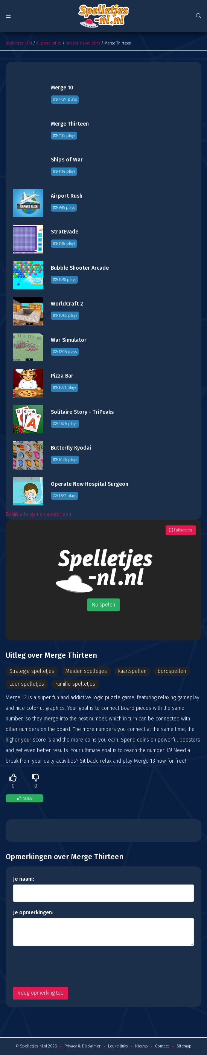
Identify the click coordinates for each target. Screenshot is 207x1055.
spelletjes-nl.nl (19, 43)
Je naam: (23, 879)
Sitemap (184, 1046)
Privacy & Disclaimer (82, 1046)
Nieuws (141, 1046)
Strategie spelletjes (82, 43)
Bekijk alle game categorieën (38, 514)
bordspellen (172, 671)
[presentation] (70, 966)
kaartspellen (132, 671)
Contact (162, 1046)
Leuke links (118, 1046)
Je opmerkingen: (33, 912)
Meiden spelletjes (86, 671)
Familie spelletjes (75, 684)
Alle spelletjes (48, 43)
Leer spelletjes (26, 684)
